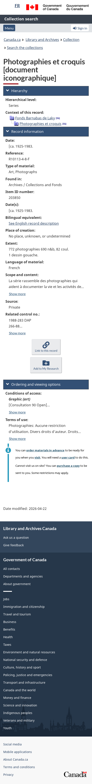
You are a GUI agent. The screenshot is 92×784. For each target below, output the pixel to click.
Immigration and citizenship (24, 607)
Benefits (9, 629)
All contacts (11, 569)
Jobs (6, 599)
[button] (46, 347)
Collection (71, 39)
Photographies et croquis (40, 123)
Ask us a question (16, 537)
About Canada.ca (15, 759)
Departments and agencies (23, 576)
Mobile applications (17, 752)
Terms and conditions (19, 767)
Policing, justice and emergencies (27, 675)
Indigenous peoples (17, 713)
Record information (25, 131)
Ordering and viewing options (33, 384)
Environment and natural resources (29, 652)
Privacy (8, 775)
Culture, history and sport (22, 667)
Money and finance (17, 698)
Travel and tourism (17, 614)
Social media (12, 744)
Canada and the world (19, 690)
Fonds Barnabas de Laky (35, 118)
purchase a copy (68, 466)
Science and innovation (20, 705)
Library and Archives (42, 39)
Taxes (7, 644)
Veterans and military (18, 720)
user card (68, 457)
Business (9, 622)
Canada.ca (12, 39)
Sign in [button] (79, 28)
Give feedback (13, 545)
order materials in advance (45, 450)
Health (8, 637)
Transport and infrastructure (24, 682)
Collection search (21, 18)
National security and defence (25, 660)
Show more (17, 294)
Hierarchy (16, 90)
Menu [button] (9, 28)
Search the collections (25, 47)
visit (37, 457)
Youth (7, 728)
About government (17, 584)
